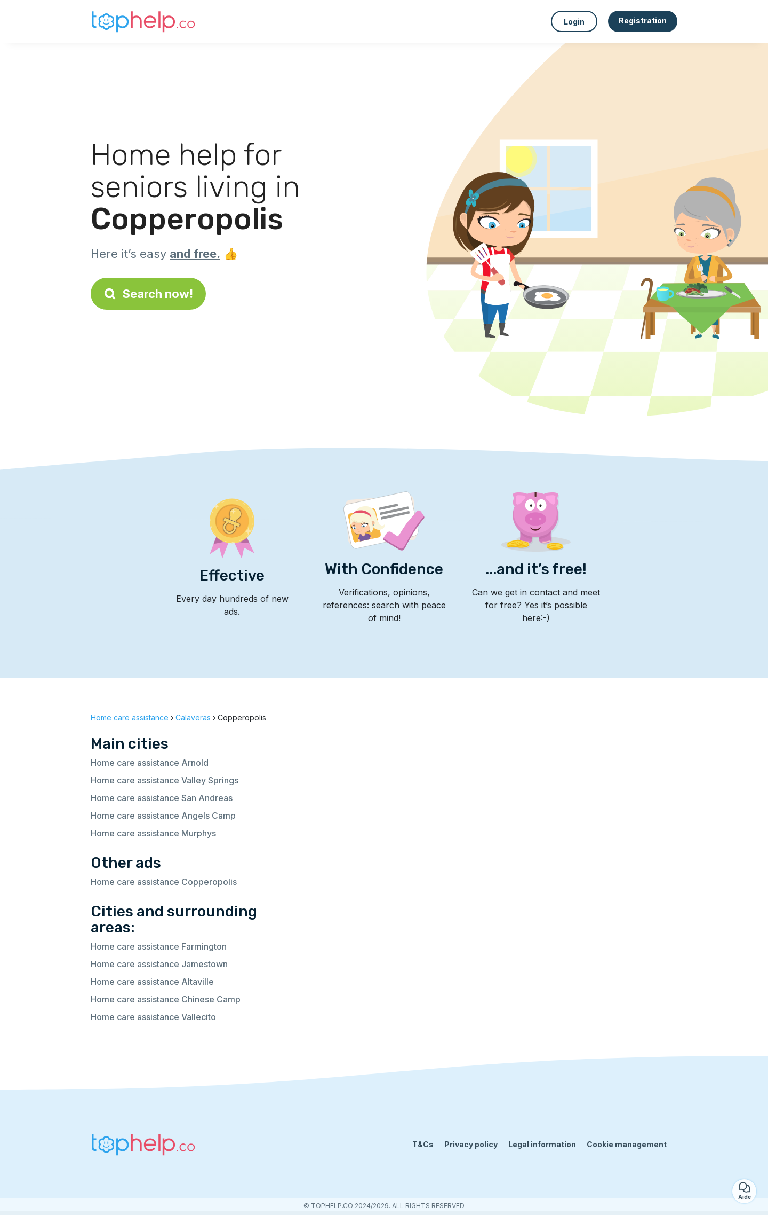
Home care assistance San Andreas (162, 798)
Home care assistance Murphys (153, 833)
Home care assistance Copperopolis (164, 881)
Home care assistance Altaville (152, 981)
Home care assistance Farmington (159, 946)
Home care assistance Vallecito (153, 1017)
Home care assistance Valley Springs (164, 780)
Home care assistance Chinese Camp (166, 999)
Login (574, 21)
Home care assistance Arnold (150, 762)
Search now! (148, 294)
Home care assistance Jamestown (159, 964)
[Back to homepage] (144, 21)
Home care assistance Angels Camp (163, 815)
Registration (643, 20)
